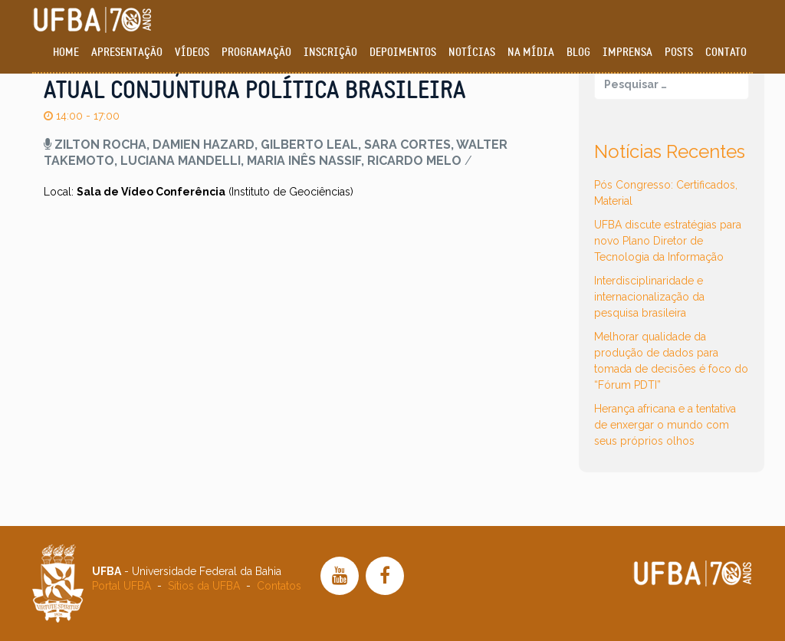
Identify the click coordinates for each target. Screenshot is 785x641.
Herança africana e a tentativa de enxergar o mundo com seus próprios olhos (665, 425)
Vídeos (192, 52)
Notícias (471, 52)
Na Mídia (530, 52)
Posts (679, 52)
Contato (726, 52)
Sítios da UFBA (204, 586)
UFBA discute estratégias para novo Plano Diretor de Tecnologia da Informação (667, 241)
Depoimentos (403, 52)
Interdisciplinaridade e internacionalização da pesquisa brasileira (649, 296)
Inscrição (330, 52)
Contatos (279, 586)
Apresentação (127, 52)
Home (66, 52)
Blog (578, 52)
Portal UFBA (121, 586)
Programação (256, 52)
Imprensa (627, 52)
